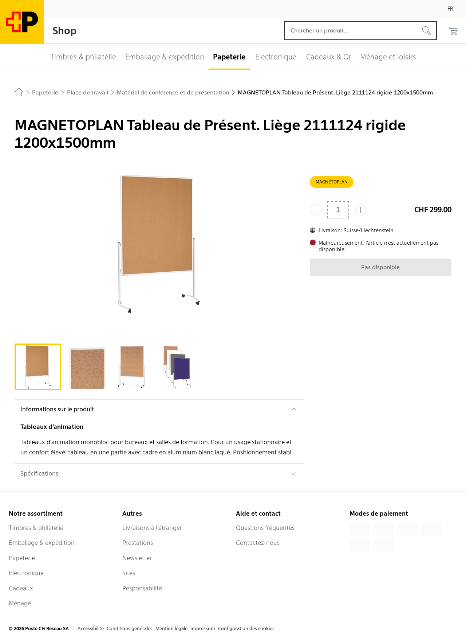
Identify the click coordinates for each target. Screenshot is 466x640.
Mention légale (171, 628)
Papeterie (22, 558)
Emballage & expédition (42, 542)
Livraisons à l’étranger (152, 527)
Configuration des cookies (246, 628)
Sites (128, 573)
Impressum (202, 628)
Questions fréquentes (265, 527)
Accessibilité (91, 628)
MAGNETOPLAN (332, 182)
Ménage (20, 603)
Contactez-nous (258, 542)
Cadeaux (21, 588)
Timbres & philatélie (36, 527)
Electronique (26, 573)
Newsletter (137, 558)
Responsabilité (142, 588)
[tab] (38, 367)
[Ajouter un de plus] (361, 210)
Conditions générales (130, 628)
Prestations (137, 542)
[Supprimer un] (315, 210)
